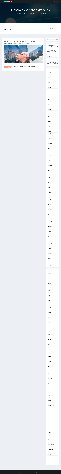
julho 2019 (49, 231)
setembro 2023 (50, 121)
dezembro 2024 (50, 92)
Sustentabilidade (50, 449)
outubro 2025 (50, 72)
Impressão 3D (50, 371)
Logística (49, 390)
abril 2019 (49, 238)
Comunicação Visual (51, 305)
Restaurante (49, 432)
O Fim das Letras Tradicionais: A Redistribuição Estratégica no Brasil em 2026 (52, 46)
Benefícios (49, 290)
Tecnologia (49, 451)
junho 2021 (49, 175)
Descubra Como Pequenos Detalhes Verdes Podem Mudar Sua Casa (52, 51)
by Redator (15, 43)
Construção (49, 307)
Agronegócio (49, 275)
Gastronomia (50, 363)
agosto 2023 (49, 123)
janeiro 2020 (49, 216)
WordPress (33, 472)
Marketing (49, 400)
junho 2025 (49, 79)
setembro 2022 (50, 145)
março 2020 (49, 211)
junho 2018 (49, 263)
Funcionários (50, 361)
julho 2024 (49, 101)
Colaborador (49, 300)
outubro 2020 (50, 194)
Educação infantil (50, 327)
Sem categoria (50, 437)
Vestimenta (49, 464)
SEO (48, 439)
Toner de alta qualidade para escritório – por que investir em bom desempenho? (52, 63)
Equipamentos (50, 341)
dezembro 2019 (50, 219)
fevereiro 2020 (50, 214)
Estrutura (49, 349)
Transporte (49, 456)
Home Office (49, 368)
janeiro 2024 (49, 116)
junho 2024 (49, 104)
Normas (49, 412)
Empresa (49, 334)
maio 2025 (49, 82)
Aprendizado (50, 280)
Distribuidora (50, 324)
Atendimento (50, 283)
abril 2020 (49, 209)
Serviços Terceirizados (7, 43)
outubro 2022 (50, 143)
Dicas (48, 319)
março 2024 (49, 111)
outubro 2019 (50, 224)
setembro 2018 (50, 255)
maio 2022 (49, 153)
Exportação (49, 356)
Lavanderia (49, 383)
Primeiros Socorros (50, 417)
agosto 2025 (49, 75)
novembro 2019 (50, 221)
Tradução (49, 454)
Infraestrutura (50, 378)
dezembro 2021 (50, 160)
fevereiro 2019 (50, 243)
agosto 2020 (49, 199)
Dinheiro (49, 322)
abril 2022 (49, 155)
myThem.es (41, 472)
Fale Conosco (55, 1)
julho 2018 (49, 260)
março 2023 (49, 133)
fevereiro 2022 (50, 158)
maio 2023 (49, 131)
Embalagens (49, 329)
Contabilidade (50, 310)
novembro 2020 (50, 192)
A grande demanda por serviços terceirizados (20, 41)
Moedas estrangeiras (51, 405)
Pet (48, 415)
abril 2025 (49, 84)
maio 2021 (49, 177)
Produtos (49, 422)
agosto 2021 (49, 170)
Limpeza (49, 388)
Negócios (49, 410)
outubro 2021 (50, 165)
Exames (49, 354)
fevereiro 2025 (50, 89)
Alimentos (49, 278)
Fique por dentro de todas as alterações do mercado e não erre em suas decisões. (30, 13)
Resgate (49, 429)
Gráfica (49, 366)
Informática (49, 376)
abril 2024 (49, 109)
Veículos (49, 461)
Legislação (49, 385)
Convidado (49, 312)
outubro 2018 (50, 253)
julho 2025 (49, 77)
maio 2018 (49, 265)
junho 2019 (49, 233)
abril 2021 (49, 180)
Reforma (49, 427)
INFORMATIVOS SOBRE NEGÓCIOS (30, 10)
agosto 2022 (49, 148)
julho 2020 (49, 202)
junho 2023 (49, 128)
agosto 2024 (49, 99)
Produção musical (50, 420)
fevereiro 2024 (50, 114)
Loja (48, 393)
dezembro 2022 (50, 138)
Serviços (49, 442)
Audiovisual (49, 285)
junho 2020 (49, 204)
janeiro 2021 (49, 187)
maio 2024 (49, 106)
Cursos (49, 317)
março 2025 (49, 87)
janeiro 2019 (49, 246)
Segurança (49, 434)
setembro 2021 (50, 167)
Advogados (49, 273)
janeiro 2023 (49, 136)
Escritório (49, 344)
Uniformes (49, 459)
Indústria (49, 373)
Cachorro (49, 295)
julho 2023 (49, 126)
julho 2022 (49, 150)
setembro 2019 (50, 226)
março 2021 (49, 182)
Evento (49, 351)
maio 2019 (49, 236)
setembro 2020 (50, 197)
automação (49, 288)
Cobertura (49, 297)
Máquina (49, 398)
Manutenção (49, 395)
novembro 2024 (50, 94)
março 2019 (49, 241)
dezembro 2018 (50, 248)
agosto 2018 (49, 258)
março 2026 (49, 70)
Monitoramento (50, 407)
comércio (49, 302)
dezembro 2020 (50, 189)
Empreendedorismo (51, 332)
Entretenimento (50, 339)
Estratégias (49, 346)
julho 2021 (49, 172)
